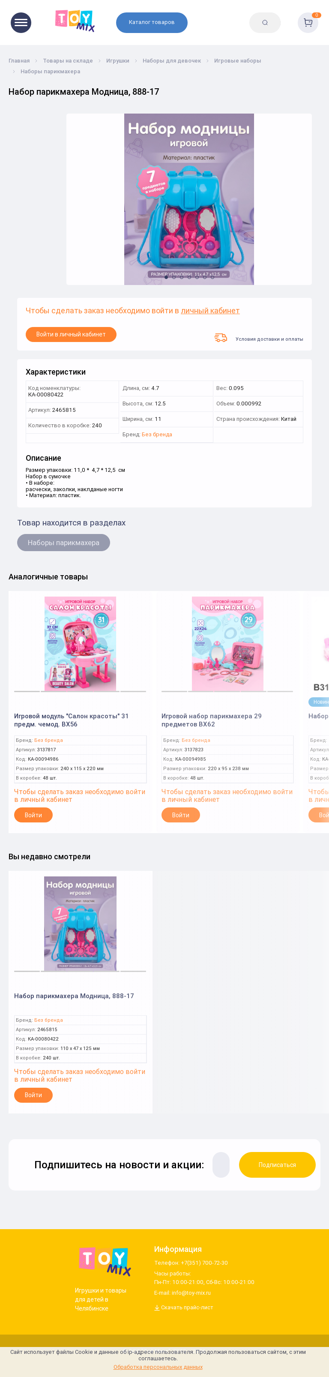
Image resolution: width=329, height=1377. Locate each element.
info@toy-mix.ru (191, 1293)
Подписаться (277, 1165)
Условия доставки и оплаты (258, 337)
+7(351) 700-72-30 (204, 1263)
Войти (33, 815)
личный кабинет (210, 310)
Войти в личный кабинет (71, 334)
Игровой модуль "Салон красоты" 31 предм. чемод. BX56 (71, 720)
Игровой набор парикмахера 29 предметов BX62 (212, 720)
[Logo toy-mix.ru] (74, 20)
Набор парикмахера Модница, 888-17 (74, 996)
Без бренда (157, 435)
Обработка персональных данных (158, 1367)
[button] (166, 277)
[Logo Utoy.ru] (103, 1261)
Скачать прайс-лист (183, 1308)
